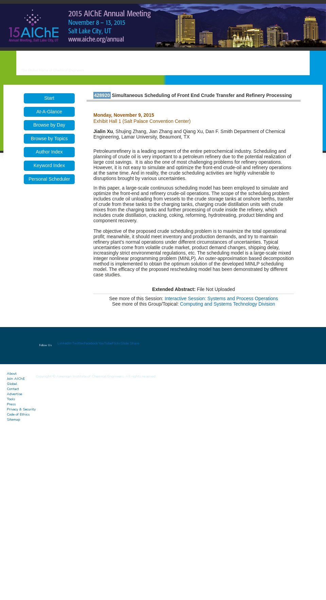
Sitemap (13, 419)
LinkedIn (64, 343)
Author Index (49, 152)
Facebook (91, 343)
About (12, 373)
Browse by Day (49, 125)
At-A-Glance (49, 111)
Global (12, 383)
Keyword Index (49, 165)
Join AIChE (16, 378)
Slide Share (130, 343)
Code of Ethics (18, 414)
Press (11, 404)
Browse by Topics (49, 138)
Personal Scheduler (49, 179)
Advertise (14, 393)
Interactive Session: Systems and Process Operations (221, 298)
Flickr (116, 343)
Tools (11, 399)
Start (49, 98)
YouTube (105, 343)
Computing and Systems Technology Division (227, 304)
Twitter (78, 343)
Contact (13, 388)
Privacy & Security (21, 409)
